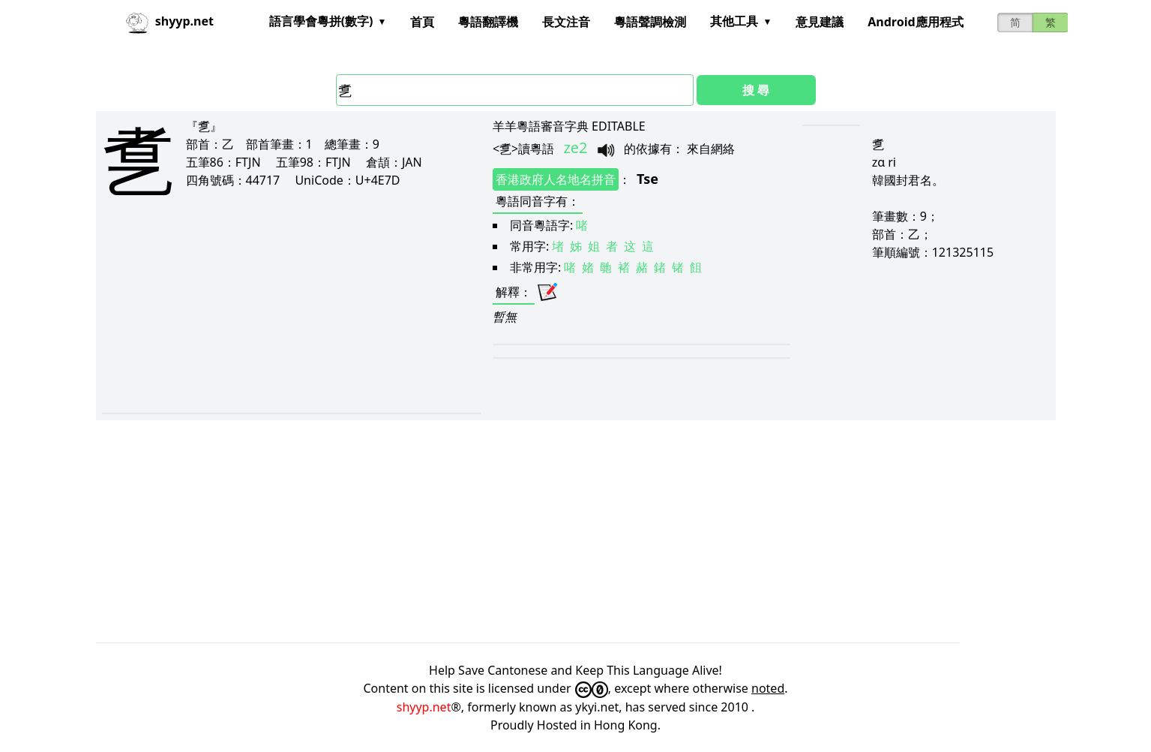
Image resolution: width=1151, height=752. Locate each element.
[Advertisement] (263, 317)
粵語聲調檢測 (650, 22)
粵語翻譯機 (488, 22)
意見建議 (820, 22)
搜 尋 (755, 90)
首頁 (422, 22)
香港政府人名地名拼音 (556, 179)
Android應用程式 (915, 22)
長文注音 (566, 22)
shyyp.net (424, 707)
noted (767, 688)
